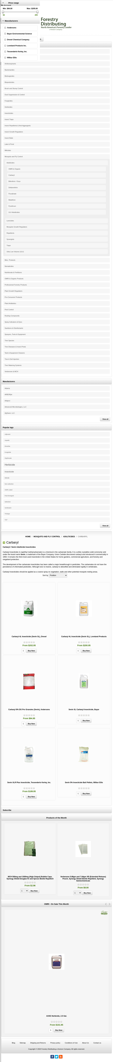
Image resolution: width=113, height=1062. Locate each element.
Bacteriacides (9, 70)
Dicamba (7, 446)
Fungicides (9, 101)
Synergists (10, 239)
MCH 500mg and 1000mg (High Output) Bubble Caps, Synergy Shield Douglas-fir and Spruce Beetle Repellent (30, 878)
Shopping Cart (7, 16)
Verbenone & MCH (11, 371)
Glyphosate (8, 458)
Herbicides (8, 107)
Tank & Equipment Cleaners (15, 353)
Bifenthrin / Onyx (14, 181)
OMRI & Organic (14, 169)
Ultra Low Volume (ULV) (15, 252)
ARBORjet (8, 394)
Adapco (7, 401)
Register (4, 7)
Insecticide (9, 472)
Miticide (7, 478)
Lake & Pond (9, 144)
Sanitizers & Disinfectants (14, 328)
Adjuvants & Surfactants (13, 57)
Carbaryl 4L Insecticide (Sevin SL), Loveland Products (84, 637)
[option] (30, 859)
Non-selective (9, 484)
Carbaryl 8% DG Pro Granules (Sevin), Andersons (29, 709)
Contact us (97, 1043)
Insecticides (9, 113)
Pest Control (9, 309)
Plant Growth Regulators (13, 291)
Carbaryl (12, 175)
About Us (85, 1043)
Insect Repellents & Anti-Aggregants (18, 125)
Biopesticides (9, 82)
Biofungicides (9, 76)
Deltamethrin (13, 187)
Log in (3, 10)
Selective (8, 502)
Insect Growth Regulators (14, 132)
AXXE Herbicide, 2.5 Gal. (56, 1016)
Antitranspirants (10, 64)
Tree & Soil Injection (12, 359)
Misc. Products (10, 260)
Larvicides (10, 221)
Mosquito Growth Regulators (17, 227)
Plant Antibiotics (10, 303)
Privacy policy (55, 1043)
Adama (7, 388)
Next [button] (109, 904)
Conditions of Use (71, 1043)
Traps (9, 245)
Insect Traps (9, 119)
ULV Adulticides (14, 212)
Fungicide (8, 452)
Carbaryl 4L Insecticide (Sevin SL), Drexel (29, 637)
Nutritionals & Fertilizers (13, 272)
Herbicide (10, 464)
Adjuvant (7, 434)
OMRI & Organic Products (14, 279)
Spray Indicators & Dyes (13, 322)
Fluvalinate (12, 194)
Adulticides (10, 163)
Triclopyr (7, 513)
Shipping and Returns (38, 1043)
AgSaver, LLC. (10, 413)
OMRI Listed (8, 490)
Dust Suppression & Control (15, 95)
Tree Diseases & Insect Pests (15, 347)
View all (105, 419)
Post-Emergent (9, 496)
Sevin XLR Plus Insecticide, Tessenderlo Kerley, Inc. (29, 782)
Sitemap (23, 1043)
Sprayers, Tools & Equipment (15, 334)
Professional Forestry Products (16, 285)
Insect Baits (9, 138)
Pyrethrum (12, 206)
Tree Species (9, 340)
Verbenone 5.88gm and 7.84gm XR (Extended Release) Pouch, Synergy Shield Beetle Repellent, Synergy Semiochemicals (83, 879)
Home (28, 537)
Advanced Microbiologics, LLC (15, 407)
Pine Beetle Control (12, 51)
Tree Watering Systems (13, 365)
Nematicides (9, 266)
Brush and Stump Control (14, 88)
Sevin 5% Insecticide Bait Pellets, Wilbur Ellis (84, 782)
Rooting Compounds (12, 316)
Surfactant (8, 508)
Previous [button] (106, 904)
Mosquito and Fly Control (14, 156)
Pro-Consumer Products (13, 297)
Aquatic (7, 440)
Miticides (8, 150)
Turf (6, 520)
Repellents (10, 233)
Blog (13, 1043)
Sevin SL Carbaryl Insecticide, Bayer (84, 709)
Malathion (12, 200)
